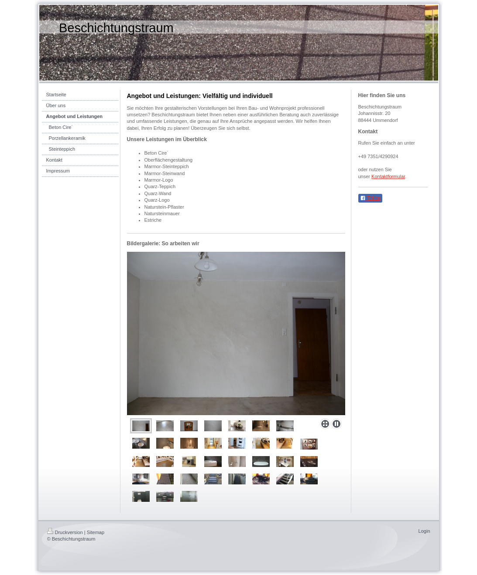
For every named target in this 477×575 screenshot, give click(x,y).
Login (424, 531)
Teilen (370, 198)
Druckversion (65, 532)
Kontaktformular (388, 176)
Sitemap (95, 532)
